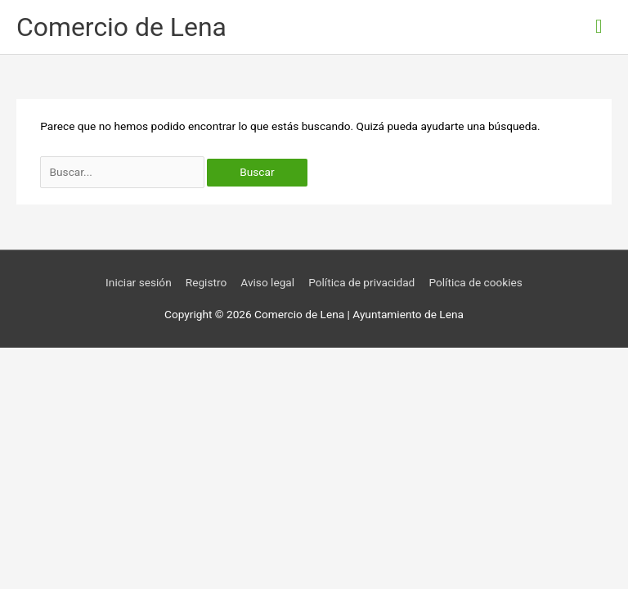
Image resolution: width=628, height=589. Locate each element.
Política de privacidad (361, 282)
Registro (206, 282)
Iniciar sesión (138, 282)
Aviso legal (267, 282)
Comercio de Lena (121, 27)
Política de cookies (475, 282)
